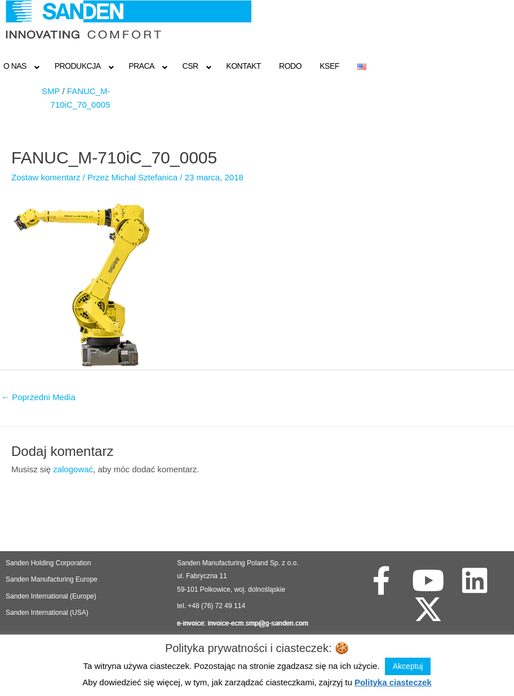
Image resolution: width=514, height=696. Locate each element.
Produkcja (78, 65)
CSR (190, 65)
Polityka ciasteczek (393, 682)
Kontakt (243, 65)
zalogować (73, 469)
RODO (290, 65)
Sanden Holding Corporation (49, 563)
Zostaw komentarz (46, 177)
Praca (141, 65)
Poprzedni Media (38, 397)
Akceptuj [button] (408, 666)
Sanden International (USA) (47, 613)
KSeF (329, 65)
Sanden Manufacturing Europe (52, 579)
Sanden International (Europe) (51, 596)
